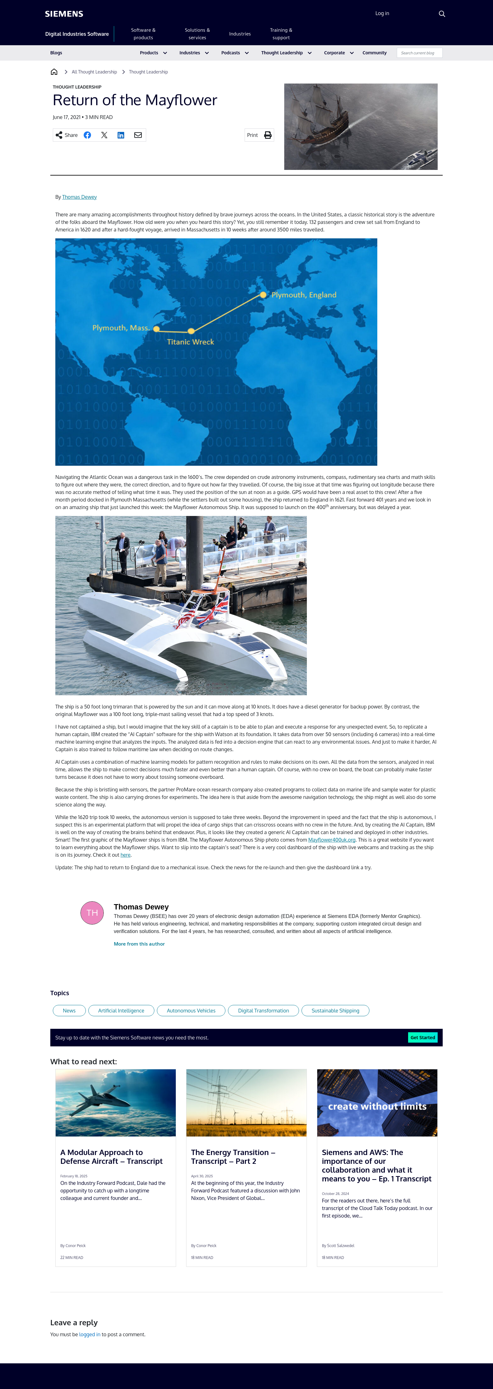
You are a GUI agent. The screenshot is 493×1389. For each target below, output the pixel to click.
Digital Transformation (263, 1010)
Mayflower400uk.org (331, 840)
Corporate (334, 52)
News (69, 1010)
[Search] (442, 13)
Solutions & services (197, 34)
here (125, 855)
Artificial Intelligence (121, 1010)
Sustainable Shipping (335, 1010)
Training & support (281, 34)
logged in (90, 1334)
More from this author (139, 944)
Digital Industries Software (77, 34)
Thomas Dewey (79, 197)
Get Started (423, 1037)
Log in (382, 13)
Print (252, 135)
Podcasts (230, 52)
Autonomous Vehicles (191, 1010)
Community (375, 52)
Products (149, 52)
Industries (240, 34)
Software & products (143, 34)
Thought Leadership (282, 52)
